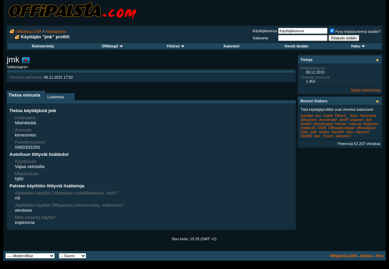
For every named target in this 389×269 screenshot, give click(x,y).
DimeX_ (341, 115)
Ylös (380, 256)
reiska (324, 132)
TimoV (328, 136)
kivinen (341, 124)
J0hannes (308, 120)
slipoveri (362, 132)
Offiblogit (112, 46)
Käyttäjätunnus (264, 31)
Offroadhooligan (341, 128)
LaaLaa (355, 124)
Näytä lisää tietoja (365, 90)
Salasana (260, 38)
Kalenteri (232, 46)
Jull (368, 120)
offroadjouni (366, 128)
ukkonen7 (343, 136)
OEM (322, 128)
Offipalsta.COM (28, 31)
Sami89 (337, 132)
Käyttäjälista (56, 31)
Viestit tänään (296, 46)
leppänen (371, 124)
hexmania (368, 115)
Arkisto (366, 256)
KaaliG (306, 124)
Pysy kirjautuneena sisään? (355, 31)
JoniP (343, 120)
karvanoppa (323, 124)
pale (313, 132)
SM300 (306, 136)
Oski (304, 132)
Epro (354, 115)
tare (317, 136)
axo (318, 115)
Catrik (328, 115)
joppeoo (357, 120)
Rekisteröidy (43, 46)
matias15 (308, 128)
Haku (358, 46)
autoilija (306, 115)
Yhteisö (175, 46)
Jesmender (328, 120)
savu (350, 132)
